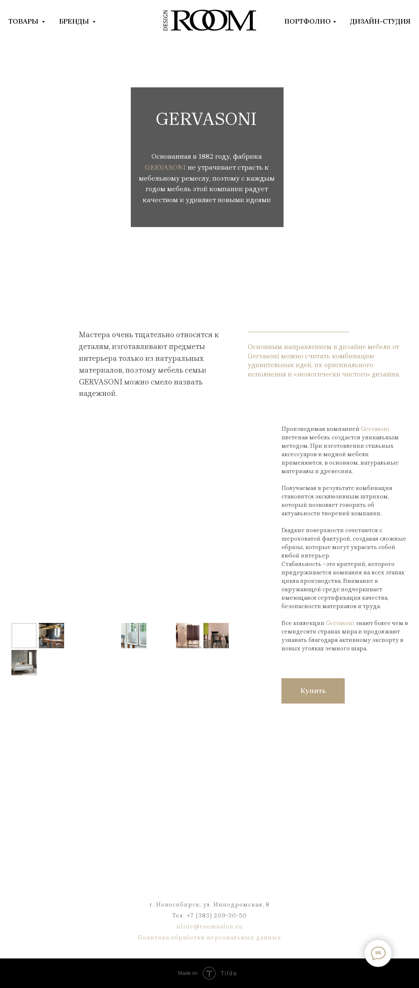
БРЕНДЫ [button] (74, 21)
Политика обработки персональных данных (209, 937)
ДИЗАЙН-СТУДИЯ (380, 21)
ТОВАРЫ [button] (24, 21)
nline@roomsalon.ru (209, 926)
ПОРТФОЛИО (307, 21)
